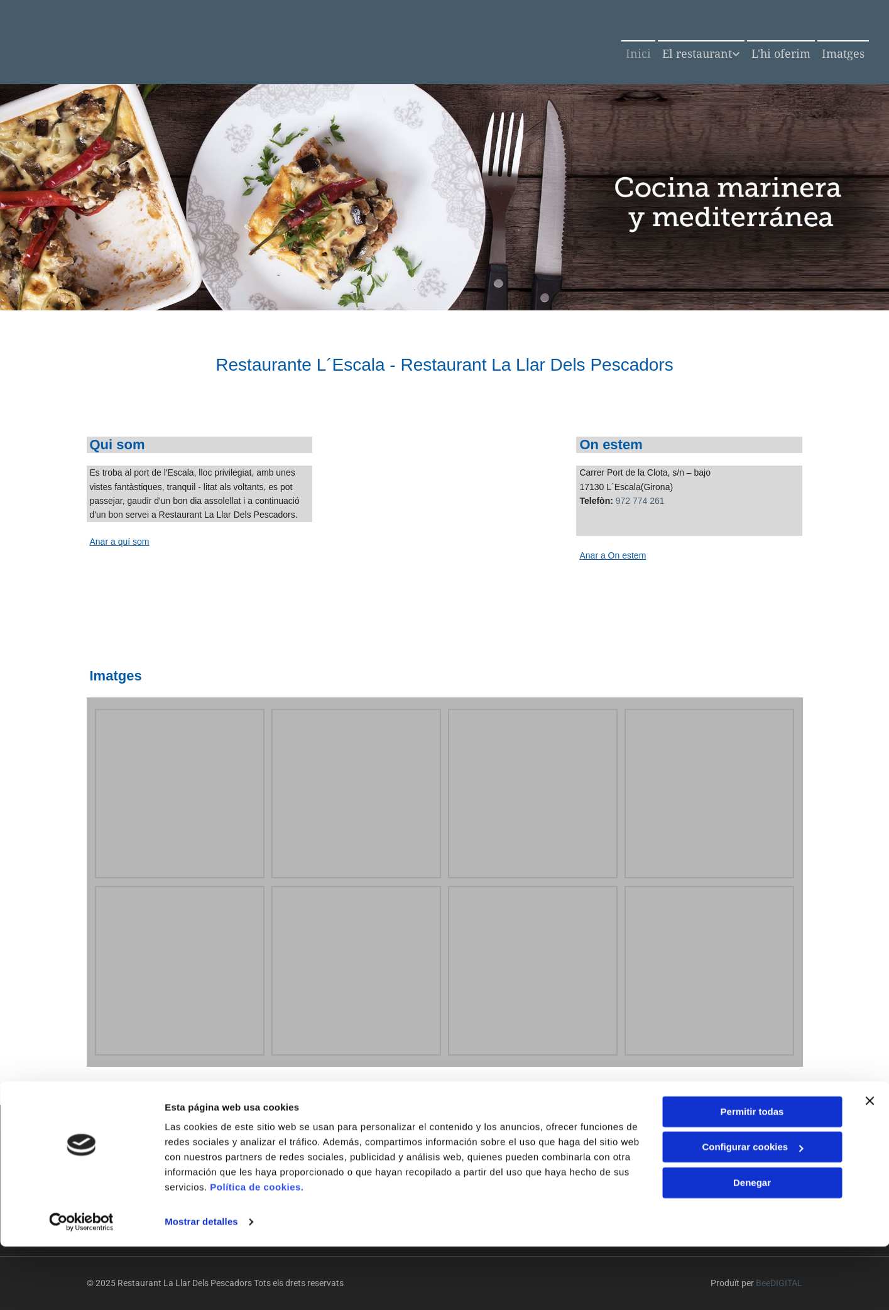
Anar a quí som (120, 542)
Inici (638, 53)
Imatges (843, 53)
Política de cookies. (256, 1250)
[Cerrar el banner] (869, 1164)
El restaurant (697, 53)
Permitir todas (752, 1175)
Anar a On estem (612, 555)
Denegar (752, 1246)
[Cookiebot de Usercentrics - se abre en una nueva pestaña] (81, 1285)
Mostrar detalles (201, 1285)
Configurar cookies (752, 1210)
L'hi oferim (780, 53)
